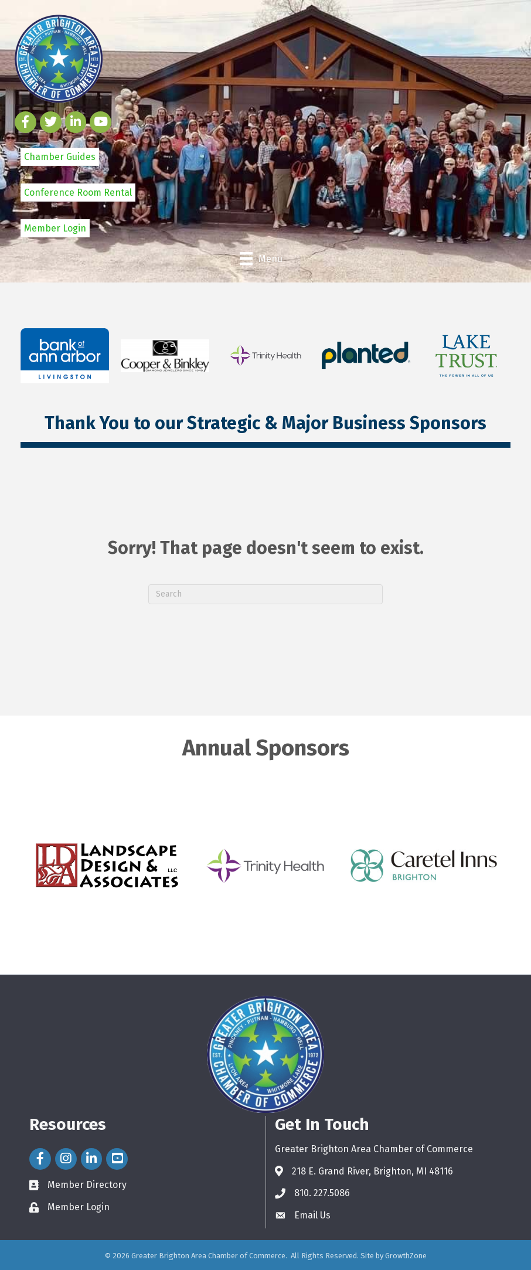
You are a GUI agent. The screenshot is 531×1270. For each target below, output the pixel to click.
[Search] (265, 594)
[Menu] (261, 258)
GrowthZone (406, 1255)
